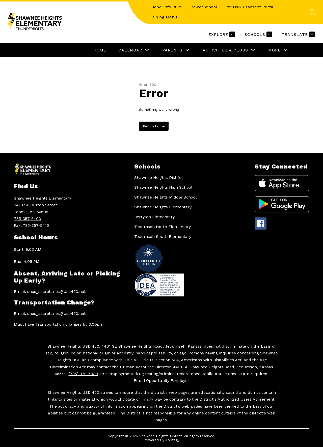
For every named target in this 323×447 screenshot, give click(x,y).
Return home (154, 126)
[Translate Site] (297, 34)
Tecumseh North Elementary (162, 226)
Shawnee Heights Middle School (165, 197)
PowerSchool (204, 7)
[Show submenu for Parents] (172, 50)
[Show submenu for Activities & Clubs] (225, 50)
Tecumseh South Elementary (162, 236)
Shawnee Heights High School (163, 187)
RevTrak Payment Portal (250, 7)
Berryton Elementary (154, 216)
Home (99, 50)
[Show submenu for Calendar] (130, 50)
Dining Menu (164, 17)
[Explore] (221, 34)
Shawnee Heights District (158, 177)
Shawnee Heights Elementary (163, 207)
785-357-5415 (36, 225)
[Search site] (313, 12)
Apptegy (172, 440)
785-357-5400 (27, 218)
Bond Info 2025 (166, 7)
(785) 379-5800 (83, 373)
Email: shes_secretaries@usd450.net (50, 291)
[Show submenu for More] (274, 50)
